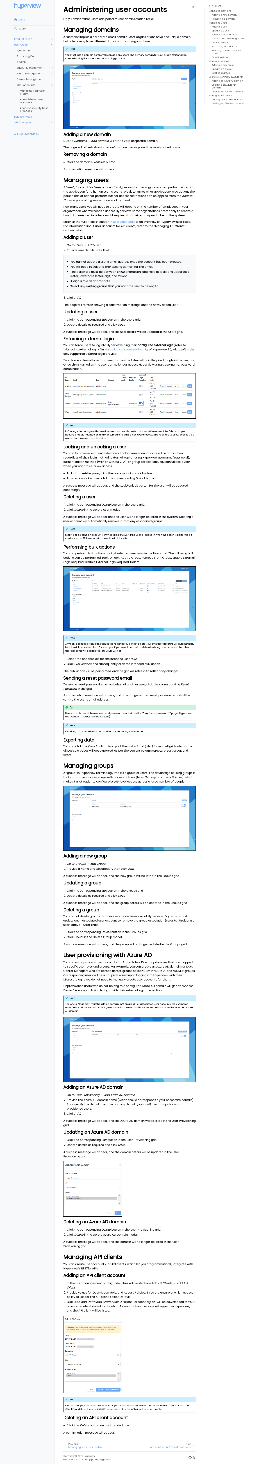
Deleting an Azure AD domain (228, 91)
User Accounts (26, 85)
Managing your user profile (32, 92)
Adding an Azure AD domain (227, 80)
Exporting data (220, 57)
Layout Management (30, 68)
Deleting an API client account (228, 103)
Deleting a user (220, 42)
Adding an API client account (228, 99)
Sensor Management (30, 79)
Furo (108, 1459)
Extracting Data (27, 56)
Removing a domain (223, 18)
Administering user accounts (31, 101)
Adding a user (219, 26)
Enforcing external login (224, 34)
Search (21, 62)
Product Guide (23, 39)
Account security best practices (34, 109)
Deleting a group (221, 72)
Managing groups (219, 61)
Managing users (218, 22)
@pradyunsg (96, 1459)
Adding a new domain (224, 14)
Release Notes (23, 116)
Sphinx (79, 1459)
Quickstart (23, 50)
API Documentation (26, 134)
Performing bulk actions (225, 46)
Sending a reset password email (226, 52)
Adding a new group (223, 65)
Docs (19, 19)
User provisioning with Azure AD (226, 76)
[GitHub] (190, 1458)
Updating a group (221, 68)
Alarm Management (29, 73)
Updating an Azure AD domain (224, 86)
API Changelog (23, 122)
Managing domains (220, 10)
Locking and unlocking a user (228, 38)
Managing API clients (220, 95)
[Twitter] (194, 1458)
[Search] (32, 28)
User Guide (21, 45)
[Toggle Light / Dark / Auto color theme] (194, 6)
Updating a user (221, 30)
